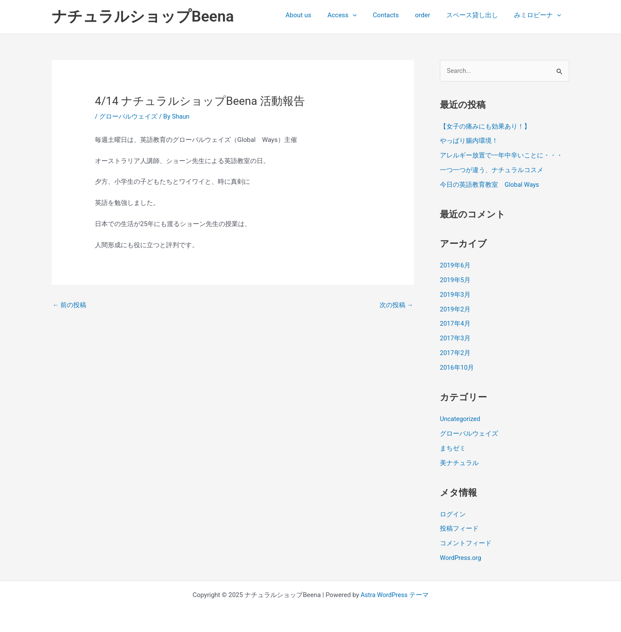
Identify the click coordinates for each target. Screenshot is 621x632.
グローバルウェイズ (128, 116)
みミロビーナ (539, 15)
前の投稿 (70, 305)
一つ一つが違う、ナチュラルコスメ (491, 170)
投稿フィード (459, 528)
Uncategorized (460, 418)
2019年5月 (455, 280)
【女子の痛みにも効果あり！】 (485, 126)
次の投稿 (396, 305)
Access (356, 15)
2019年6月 (455, 265)
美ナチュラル (459, 462)
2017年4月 (455, 323)
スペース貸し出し (477, 15)
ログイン (453, 513)
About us (316, 15)
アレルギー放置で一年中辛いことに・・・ (501, 156)
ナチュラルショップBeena (143, 16)
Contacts (397, 15)
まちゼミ (453, 448)
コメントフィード (466, 543)
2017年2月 (455, 352)
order (430, 15)
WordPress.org (461, 557)
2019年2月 (455, 309)
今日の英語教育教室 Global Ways (490, 185)
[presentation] (367, 15)
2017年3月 (455, 338)
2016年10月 (457, 367)
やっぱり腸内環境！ (469, 141)
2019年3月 (455, 294)
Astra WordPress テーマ (395, 594)
